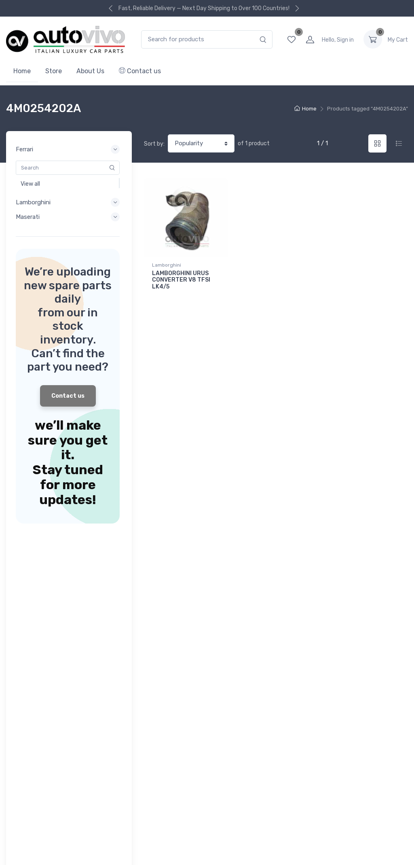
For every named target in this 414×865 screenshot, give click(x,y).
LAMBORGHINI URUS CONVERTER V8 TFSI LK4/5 (181, 280)
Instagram (400, 799)
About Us (90, 71)
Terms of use (82, 828)
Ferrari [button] (69, 149)
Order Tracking (163, 628)
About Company (165, 665)
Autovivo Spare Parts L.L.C (233, 851)
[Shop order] (201, 143)
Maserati (17, 639)
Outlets (16, 828)
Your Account (162, 617)
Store (53, 71)
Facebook (381, 799)
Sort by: (154, 143)
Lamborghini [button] (69, 202)
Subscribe (385, 628)
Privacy (45, 828)
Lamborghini (166, 265)
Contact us (140, 71)
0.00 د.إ (398, 39)
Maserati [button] (69, 216)
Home (22, 71)
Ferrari (14, 617)
